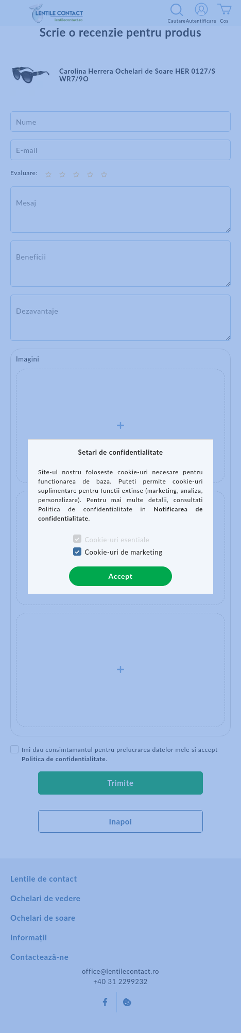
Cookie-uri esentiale (116, 540)
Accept (121, 576)
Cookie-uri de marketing (123, 552)
